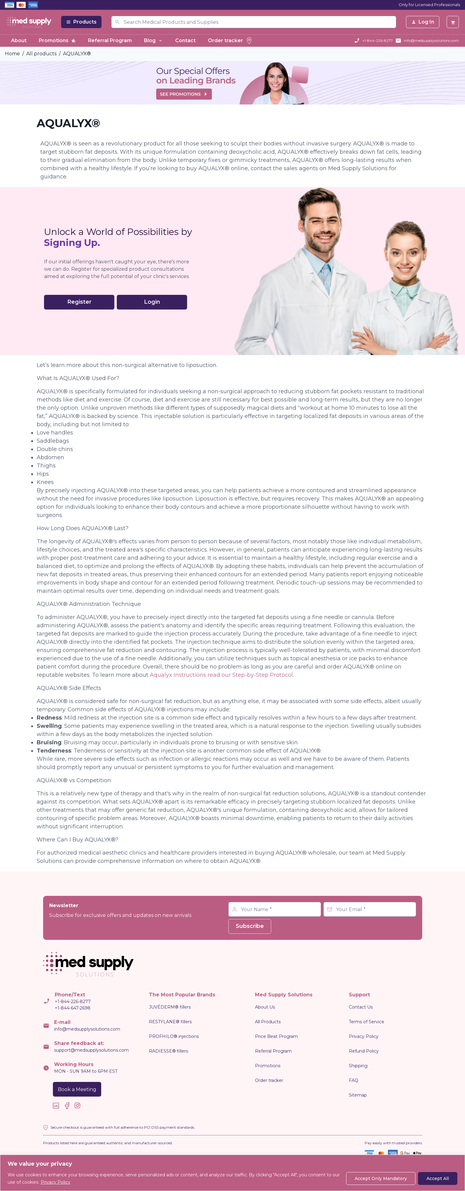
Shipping (358, 1065)
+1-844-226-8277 (377, 40)
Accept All (437, 1178)
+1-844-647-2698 (72, 1008)
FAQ (353, 1080)
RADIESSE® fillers (168, 1051)
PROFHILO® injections (174, 1036)
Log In (422, 22)
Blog (153, 40)
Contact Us (361, 1007)
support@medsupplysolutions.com (91, 1050)
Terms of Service (366, 1021)
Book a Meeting (77, 1089)
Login (152, 302)
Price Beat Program (276, 1036)
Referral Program (110, 40)
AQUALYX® (77, 54)
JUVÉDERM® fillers (170, 1007)
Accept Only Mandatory (381, 1178)
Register (79, 302)
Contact (185, 40)
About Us (265, 1007)
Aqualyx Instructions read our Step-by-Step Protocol (221, 675)
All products (41, 54)
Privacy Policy (55, 1182)
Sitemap (358, 1095)
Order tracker (230, 40)
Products (81, 22)
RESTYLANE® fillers (170, 1021)
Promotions (57, 40)
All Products (268, 1021)
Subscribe (250, 926)
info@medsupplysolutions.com (431, 40)
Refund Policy (364, 1051)
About (19, 40)
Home (12, 54)
